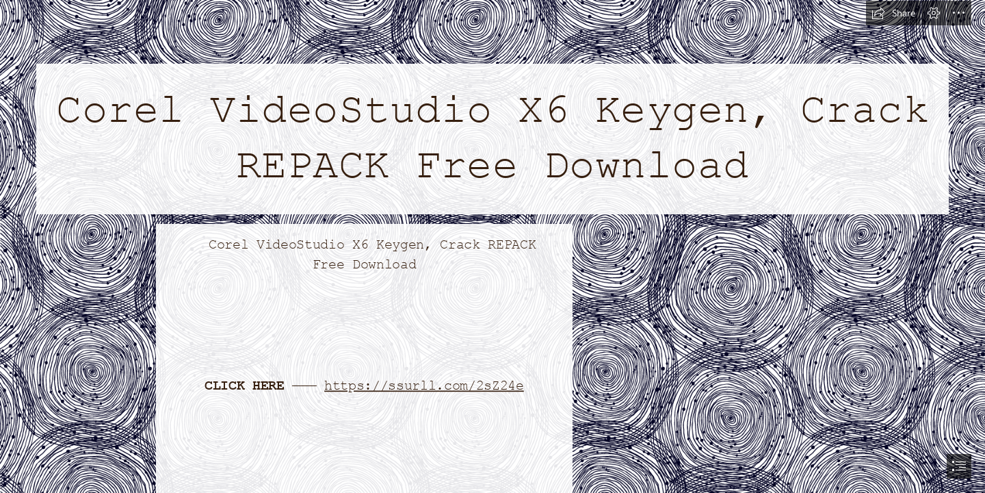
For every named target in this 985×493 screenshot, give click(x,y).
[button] (893, 13)
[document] (492, 246)
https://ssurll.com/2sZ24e (424, 385)
